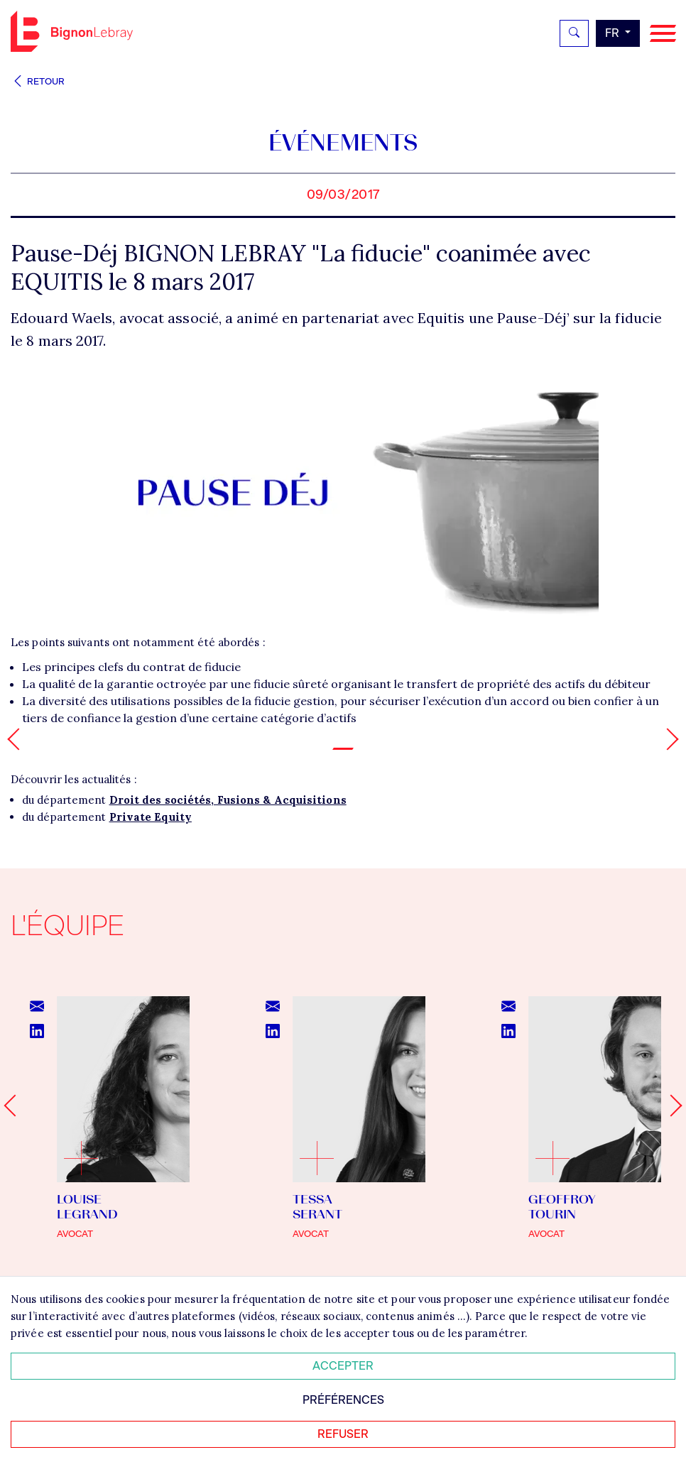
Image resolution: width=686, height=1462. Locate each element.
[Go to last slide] (15, 1105)
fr (613, 33)
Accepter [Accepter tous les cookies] (343, 1366)
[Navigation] (662, 34)
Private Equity (150, 817)
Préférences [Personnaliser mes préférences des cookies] (343, 1400)
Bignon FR (72, 31)
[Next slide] (671, 1105)
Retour (38, 81)
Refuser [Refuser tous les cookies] (343, 1434)
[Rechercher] (574, 33)
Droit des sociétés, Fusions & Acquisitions (228, 800)
